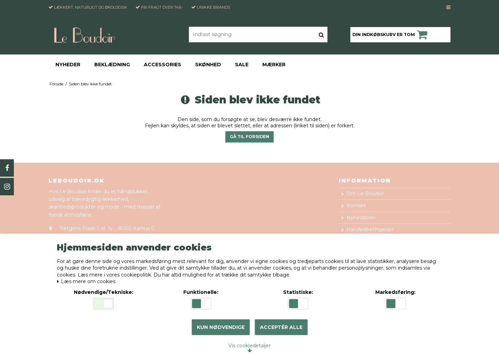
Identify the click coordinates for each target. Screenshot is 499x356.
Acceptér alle (281, 327)
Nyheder (67, 64)
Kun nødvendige (221, 327)
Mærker (274, 64)
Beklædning (112, 64)
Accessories (162, 64)
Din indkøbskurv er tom (390, 34)
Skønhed (208, 64)
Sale (241, 64)
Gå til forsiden (249, 136)
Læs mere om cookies (87, 281)
